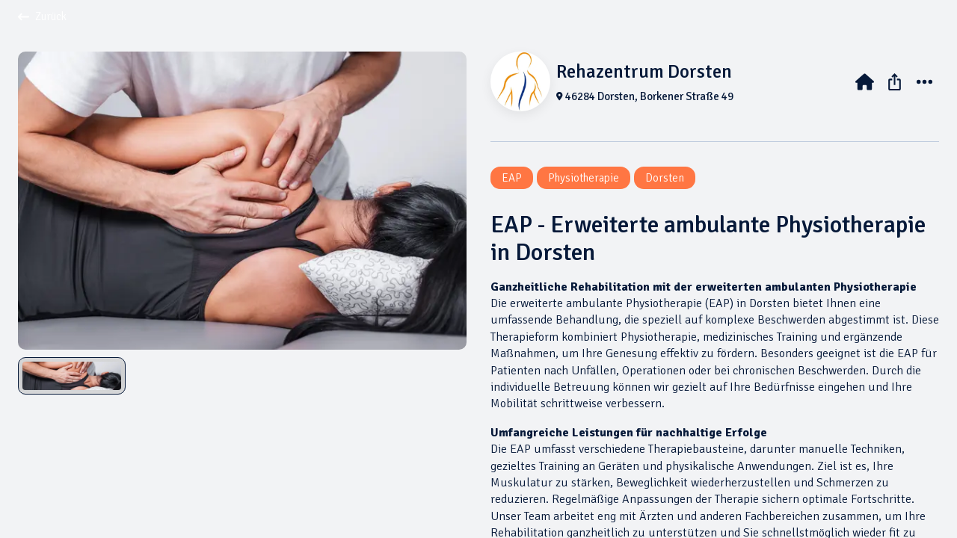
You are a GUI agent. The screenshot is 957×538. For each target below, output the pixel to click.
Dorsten (664, 178)
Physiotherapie (583, 178)
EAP (512, 178)
